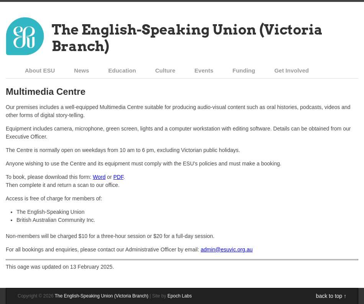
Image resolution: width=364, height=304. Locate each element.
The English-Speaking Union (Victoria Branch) (187, 38)
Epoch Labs (179, 296)
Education (122, 70)
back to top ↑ (331, 296)
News (81, 70)
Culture (165, 70)
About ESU (40, 70)
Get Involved (291, 70)
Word (99, 177)
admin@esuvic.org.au (227, 249)
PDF (118, 177)
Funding (244, 70)
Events (204, 70)
